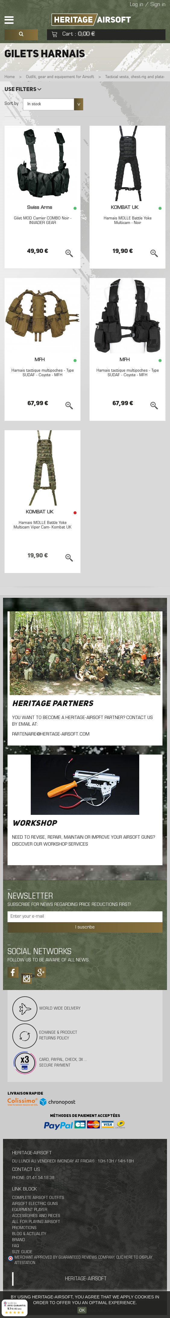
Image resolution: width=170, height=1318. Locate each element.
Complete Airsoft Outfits (38, 1198)
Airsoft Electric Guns (35, 1204)
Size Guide (22, 1252)
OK (82, 1310)
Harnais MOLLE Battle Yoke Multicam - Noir (128, 220)
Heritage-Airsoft (86, 1279)
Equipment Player (29, 1210)
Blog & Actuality (29, 1234)
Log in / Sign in (147, 4)
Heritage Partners (52, 704)
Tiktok (26, 976)
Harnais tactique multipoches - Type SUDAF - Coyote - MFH (42, 372)
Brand (18, 1240)
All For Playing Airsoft (36, 1222)
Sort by (11, 103)
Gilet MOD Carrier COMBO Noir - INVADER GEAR (42, 220)
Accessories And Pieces (36, 1216)
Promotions (24, 1228)
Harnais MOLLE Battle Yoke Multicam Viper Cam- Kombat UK (42, 525)
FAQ (15, 1246)
